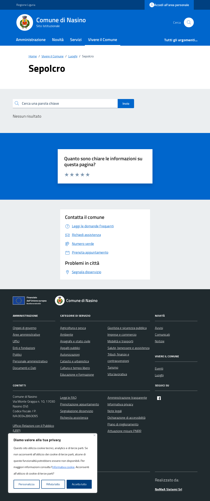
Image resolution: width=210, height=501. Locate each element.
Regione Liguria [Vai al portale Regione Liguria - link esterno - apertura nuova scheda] (25, 5)
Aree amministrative (26, 334)
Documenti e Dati (24, 367)
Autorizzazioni (70, 354)
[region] (52, 463)
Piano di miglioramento (123, 424)
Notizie (159, 341)
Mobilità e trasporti (120, 341)
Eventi (159, 368)
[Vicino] (94, 435)
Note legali (115, 410)
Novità (58, 39)
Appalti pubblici (70, 347)
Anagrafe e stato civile (75, 341)
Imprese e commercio (122, 334)
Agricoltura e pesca (73, 327)
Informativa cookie (63, 467)
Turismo (113, 367)
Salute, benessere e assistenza (128, 347)
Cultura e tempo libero (75, 367)
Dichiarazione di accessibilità (126, 417)
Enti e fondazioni (24, 347)
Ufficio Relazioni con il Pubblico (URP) (33, 428)
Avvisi (159, 327)
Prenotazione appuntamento (79, 404)
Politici (17, 354)
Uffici (16, 341)
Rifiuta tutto (53, 484)
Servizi (76, 39)
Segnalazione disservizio (76, 410)
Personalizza (26, 484)
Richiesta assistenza (74, 417)
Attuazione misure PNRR (124, 430)
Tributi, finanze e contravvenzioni (118, 357)
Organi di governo (24, 327)
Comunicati (162, 334)
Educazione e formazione (77, 374)
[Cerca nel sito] (189, 22)
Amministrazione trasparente (127, 397)
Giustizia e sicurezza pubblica (127, 327)
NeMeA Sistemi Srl (168, 489)
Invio (126, 103)
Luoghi (159, 375)
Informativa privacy (120, 404)
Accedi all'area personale (169, 4)
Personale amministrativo (30, 361)
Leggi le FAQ (68, 397)
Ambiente (66, 334)
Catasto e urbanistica (74, 361)
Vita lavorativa (117, 374)
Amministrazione (31, 39)
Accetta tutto (79, 484)
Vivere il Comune (102, 39)
